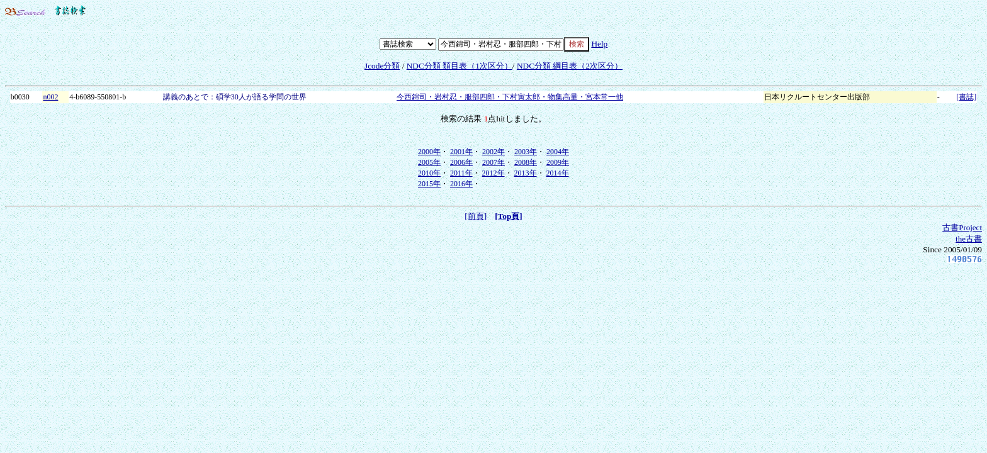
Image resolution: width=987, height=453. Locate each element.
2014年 (557, 173)
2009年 (557, 162)
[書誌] (966, 96)
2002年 (493, 151)
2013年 (525, 173)
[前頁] (476, 216)
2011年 (461, 173)
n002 (50, 96)
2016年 (461, 183)
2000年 (429, 151)
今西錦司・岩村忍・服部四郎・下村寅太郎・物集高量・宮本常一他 (510, 96)
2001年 (461, 151)
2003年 (525, 151)
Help (599, 43)
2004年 (557, 151)
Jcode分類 (382, 65)
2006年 (461, 162)
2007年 (493, 162)
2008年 (525, 162)
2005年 (429, 162)
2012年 (493, 173)
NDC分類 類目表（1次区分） (459, 65)
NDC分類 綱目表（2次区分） (570, 65)
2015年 (429, 183)
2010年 (429, 173)
